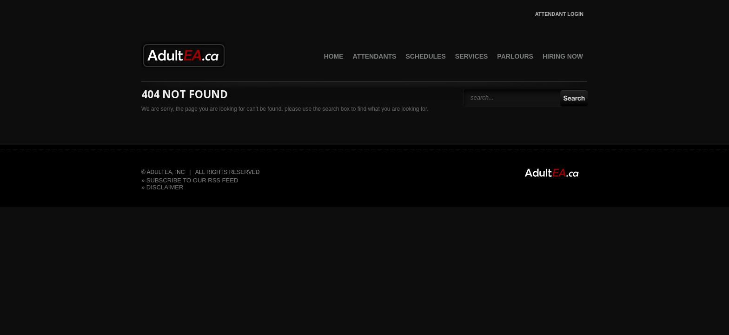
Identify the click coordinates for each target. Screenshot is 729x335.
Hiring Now (563, 56)
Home (334, 56)
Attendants (375, 56)
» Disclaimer (162, 187)
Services (471, 56)
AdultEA (183, 55)
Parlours (515, 56)
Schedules (425, 56)
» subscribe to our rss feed (189, 180)
